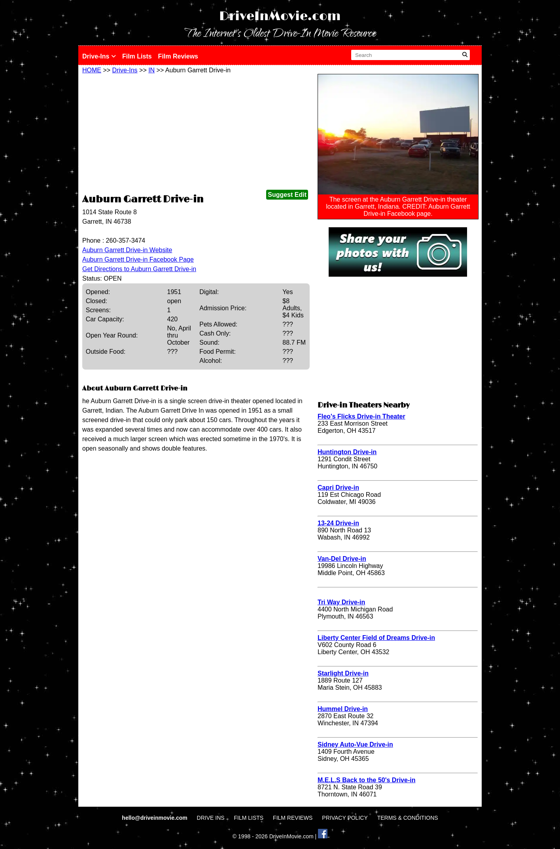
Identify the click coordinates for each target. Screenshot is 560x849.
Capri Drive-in (338, 487)
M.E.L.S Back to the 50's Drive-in (366, 780)
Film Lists (137, 56)
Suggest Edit (287, 194)
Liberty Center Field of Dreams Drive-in (376, 637)
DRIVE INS (211, 818)
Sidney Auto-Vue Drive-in (355, 744)
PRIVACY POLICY (344, 818)
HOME (91, 70)
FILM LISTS (249, 818)
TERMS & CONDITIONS (407, 818)
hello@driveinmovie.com (155, 818)
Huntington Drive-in (347, 452)
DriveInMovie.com (280, 16)
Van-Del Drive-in (342, 558)
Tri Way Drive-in (341, 602)
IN (151, 70)
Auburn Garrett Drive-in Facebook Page (138, 259)
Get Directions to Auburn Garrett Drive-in (139, 269)
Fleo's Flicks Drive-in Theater (361, 416)
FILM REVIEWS (292, 818)
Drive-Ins (99, 56)
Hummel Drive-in (343, 709)
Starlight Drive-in (343, 673)
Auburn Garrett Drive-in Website (127, 250)
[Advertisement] (196, 133)
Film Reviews (178, 56)
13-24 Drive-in (338, 523)
